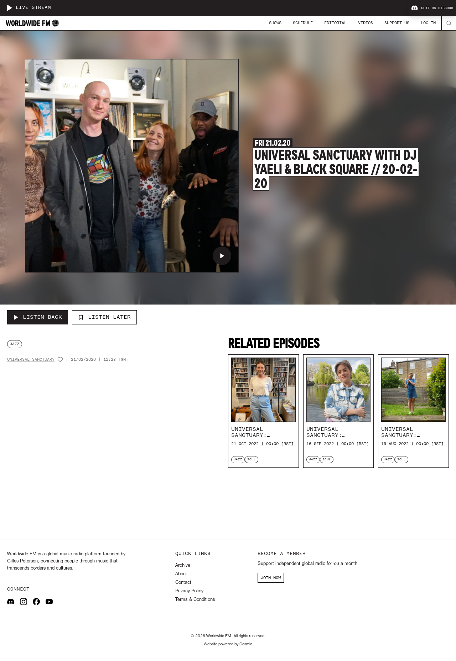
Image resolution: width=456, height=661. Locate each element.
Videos (365, 22)
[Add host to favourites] (60, 360)
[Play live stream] (9, 7)
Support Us (396, 22)
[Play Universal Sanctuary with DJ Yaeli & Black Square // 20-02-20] (222, 256)
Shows (275, 22)
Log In (428, 22)
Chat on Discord (432, 8)
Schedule (303, 22)
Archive (182, 565)
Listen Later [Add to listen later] (104, 317)
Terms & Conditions (195, 600)
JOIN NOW (271, 577)
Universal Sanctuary (31, 359)
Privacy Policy (189, 591)
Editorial (335, 22)
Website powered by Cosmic (228, 644)
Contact (183, 583)
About (181, 574)
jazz (15, 344)
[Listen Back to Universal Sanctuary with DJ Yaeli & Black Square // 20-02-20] (37, 317)
